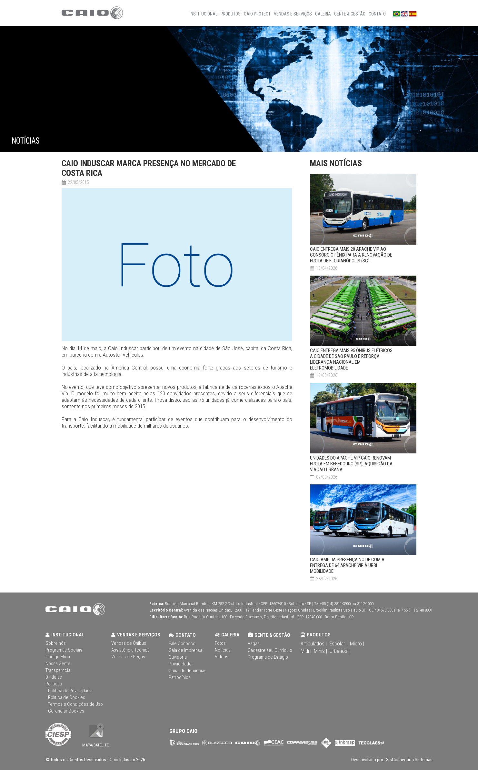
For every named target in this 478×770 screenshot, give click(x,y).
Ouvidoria (178, 657)
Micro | (357, 643)
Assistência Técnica (130, 650)
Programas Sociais (63, 650)
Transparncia (57, 670)
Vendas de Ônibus (128, 643)
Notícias (223, 650)
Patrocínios (180, 677)
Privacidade (180, 664)
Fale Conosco (182, 643)
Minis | (320, 651)
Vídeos (221, 657)
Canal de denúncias (187, 671)
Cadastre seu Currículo (270, 650)
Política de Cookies (66, 697)
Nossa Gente (57, 663)
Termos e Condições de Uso (75, 704)
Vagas (254, 643)
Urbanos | (340, 651)
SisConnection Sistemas (409, 760)
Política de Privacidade (70, 691)
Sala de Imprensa (185, 650)
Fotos (220, 643)
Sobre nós (55, 643)
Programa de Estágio (268, 657)
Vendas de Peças (128, 657)
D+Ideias (53, 677)
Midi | (306, 651)
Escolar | (338, 643)
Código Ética (57, 657)
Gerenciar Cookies (66, 711)
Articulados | (314, 643)
